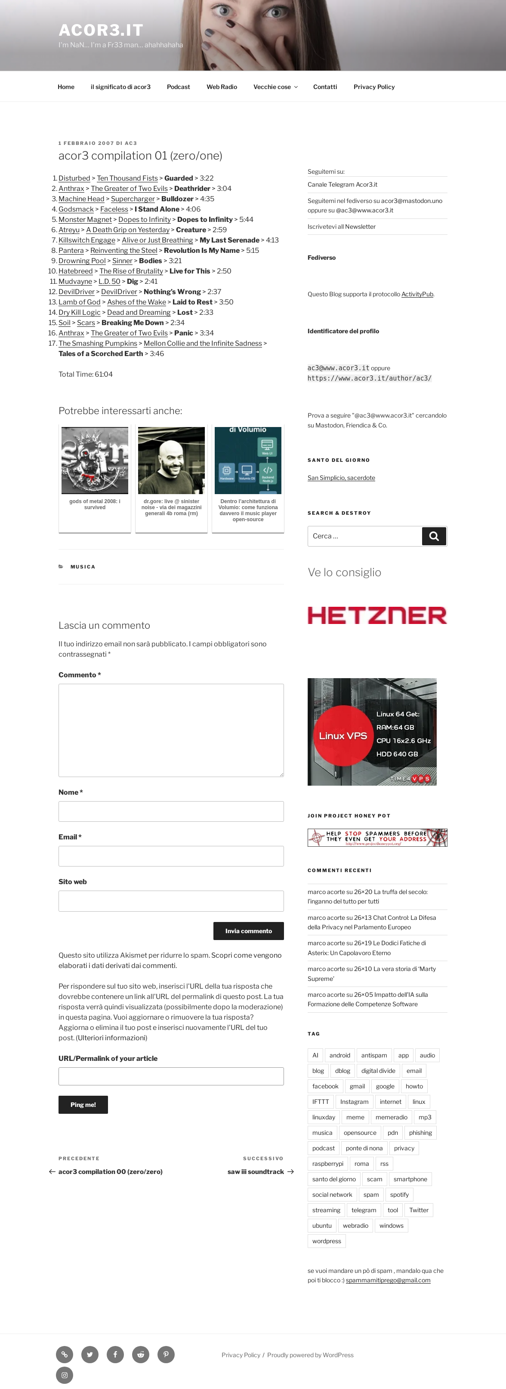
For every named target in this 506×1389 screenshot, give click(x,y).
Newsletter (360, 226)
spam (371, 1194)
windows (392, 1225)
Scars (86, 323)
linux (419, 1101)
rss (384, 1163)
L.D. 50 (109, 281)
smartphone (410, 1179)
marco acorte (326, 891)
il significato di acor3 (121, 86)
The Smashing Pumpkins (98, 343)
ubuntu (322, 1225)
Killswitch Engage (87, 240)
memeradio (391, 1117)
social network (332, 1194)
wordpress (326, 1241)
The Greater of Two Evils (129, 188)
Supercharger (133, 199)
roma (362, 1163)
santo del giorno (334, 1179)
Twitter (419, 1210)
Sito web (73, 882)
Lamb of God (80, 302)
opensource (360, 1132)
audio (427, 1055)
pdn (393, 1132)
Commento (80, 675)
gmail (357, 1086)
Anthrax (71, 188)
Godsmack (76, 209)
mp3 (425, 1117)
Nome (71, 792)
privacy (404, 1148)
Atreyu (69, 230)
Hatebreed (76, 271)
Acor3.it (102, 30)
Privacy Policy (374, 86)
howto (414, 1086)
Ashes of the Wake (136, 302)
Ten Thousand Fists (127, 178)
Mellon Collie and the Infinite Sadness (203, 343)
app (403, 1055)
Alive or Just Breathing (157, 240)
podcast (323, 1148)
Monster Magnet (85, 219)
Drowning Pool (82, 261)
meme (355, 1117)
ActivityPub (417, 294)
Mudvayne (75, 281)
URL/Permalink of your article (108, 1058)
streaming (326, 1210)
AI (315, 1055)
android (340, 1055)
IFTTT (320, 1101)
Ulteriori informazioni (111, 1038)
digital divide (378, 1070)
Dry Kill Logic (80, 312)
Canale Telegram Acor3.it (342, 184)
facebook (325, 1086)
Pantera (71, 250)
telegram (364, 1210)
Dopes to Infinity (144, 219)
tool (393, 1210)
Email (70, 837)
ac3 (131, 143)
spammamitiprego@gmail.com (388, 1280)
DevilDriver (77, 292)
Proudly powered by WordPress (310, 1354)
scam (375, 1179)
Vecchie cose (276, 86)
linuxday (323, 1117)
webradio (355, 1225)
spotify (399, 1194)
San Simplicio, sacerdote (341, 477)
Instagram (354, 1101)
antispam (374, 1055)
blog (318, 1070)
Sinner (122, 261)
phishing (420, 1132)
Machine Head (82, 199)
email (414, 1070)
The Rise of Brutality (131, 271)
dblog (342, 1070)
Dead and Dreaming (139, 312)
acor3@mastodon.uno (411, 200)
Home (66, 86)
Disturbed (74, 178)
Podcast (178, 86)
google (385, 1086)
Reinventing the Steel (123, 250)
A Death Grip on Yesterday (128, 230)
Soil (65, 323)
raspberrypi (327, 1163)
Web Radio (222, 86)
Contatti (325, 86)
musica (83, 567)
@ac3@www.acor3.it (364, 210)
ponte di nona (364, 1148)
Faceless (114, 209)
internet (390, 1101)
